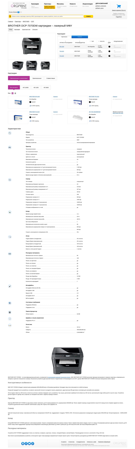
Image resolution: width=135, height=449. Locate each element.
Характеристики (26, 29)
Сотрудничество (80, 441)
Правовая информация (104, 441)
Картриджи (35, 4)
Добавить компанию (101, 6)
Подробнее (119, 16)
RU (18, 12)
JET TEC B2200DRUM (94, 111)
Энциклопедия (88, 4)
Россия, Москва (13, 12)
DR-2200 (62, 46)
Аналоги (55, 96)
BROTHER (26, 21)
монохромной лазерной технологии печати (59, 377)
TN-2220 (62, 56)
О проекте (63, 441)
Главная (10, 21)
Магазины (60, 4)
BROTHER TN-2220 (34, 111)
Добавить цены (99, 8)
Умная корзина (119, 10)
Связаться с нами (91, 441)
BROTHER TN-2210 (94, 96)
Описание (35, 29)
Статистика (71, 441)
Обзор (10, 29)
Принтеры (47, 4)
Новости (73, 4)
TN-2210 (62, 51)
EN (21, 12)
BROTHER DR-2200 (34, 96)
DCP (32, 21)
